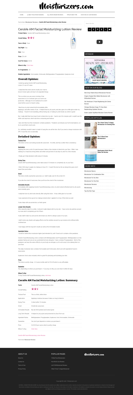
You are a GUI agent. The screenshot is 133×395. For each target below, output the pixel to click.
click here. (48, 275)
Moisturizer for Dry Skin (91, 178)
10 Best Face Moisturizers (58, 358)
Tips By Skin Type (89, 191)
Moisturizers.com (66, 6)
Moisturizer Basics (90, 171)
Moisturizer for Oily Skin (91, 181)
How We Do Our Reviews (57, 361)
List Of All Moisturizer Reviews (59, 365)
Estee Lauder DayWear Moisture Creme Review (98, 112)
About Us (20, 358)
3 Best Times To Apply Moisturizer (60, 369)
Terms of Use (21, 365)
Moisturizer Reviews (31, 22)
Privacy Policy (22, 369)
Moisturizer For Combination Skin (94, 174)
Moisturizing (88, 187)
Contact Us (21, 361)
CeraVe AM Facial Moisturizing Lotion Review (31, 335)
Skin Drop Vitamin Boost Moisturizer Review (97, 93)
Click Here (30, 65)
